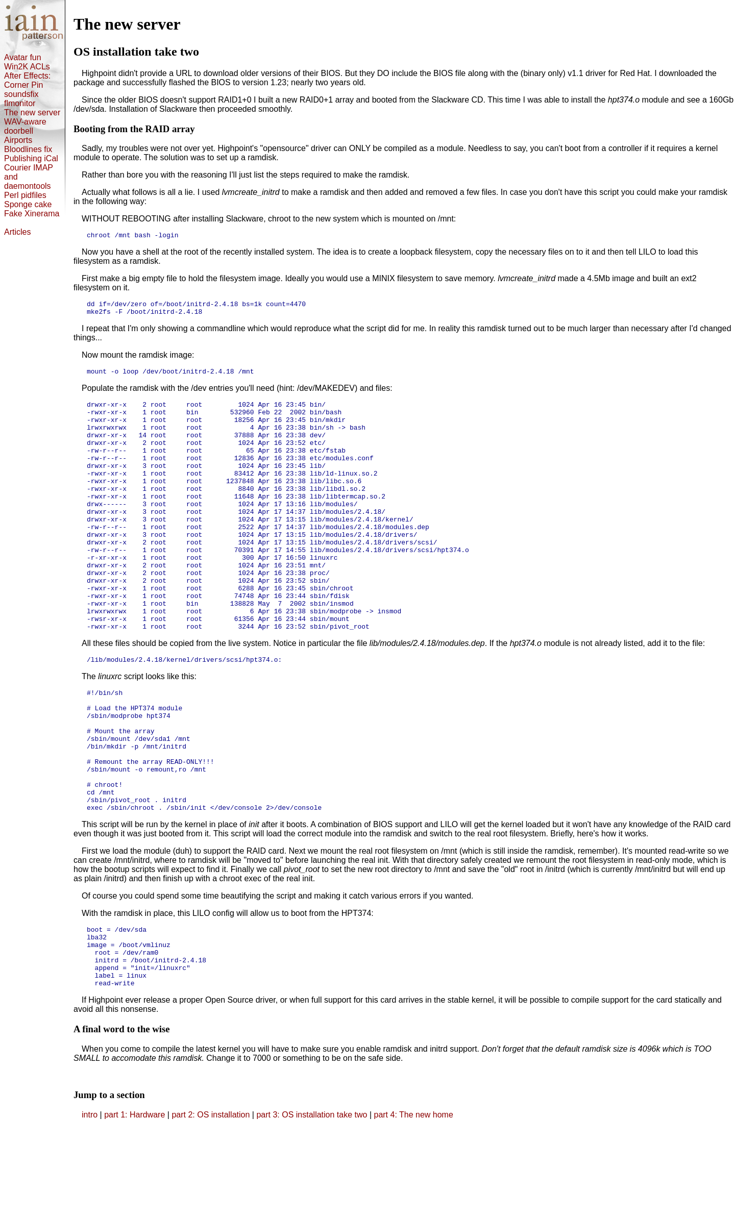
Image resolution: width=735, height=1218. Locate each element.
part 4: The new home (413, 1205)
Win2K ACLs (27, 66)
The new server (32, 112)
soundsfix (21, 94)
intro (89, 1205)
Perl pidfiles (25, 195)
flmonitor (19, 103)
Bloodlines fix (28, 149)
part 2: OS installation (212, 1205)
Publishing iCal (31, 158)
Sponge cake (28, 204)
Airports (18, 140)
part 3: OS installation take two (312, 1205)
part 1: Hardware (135, 1205)
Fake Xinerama (32, 213)
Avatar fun (22, 57)
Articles (17, 232)
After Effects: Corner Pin (27, 80)
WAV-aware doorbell (25, 126)
